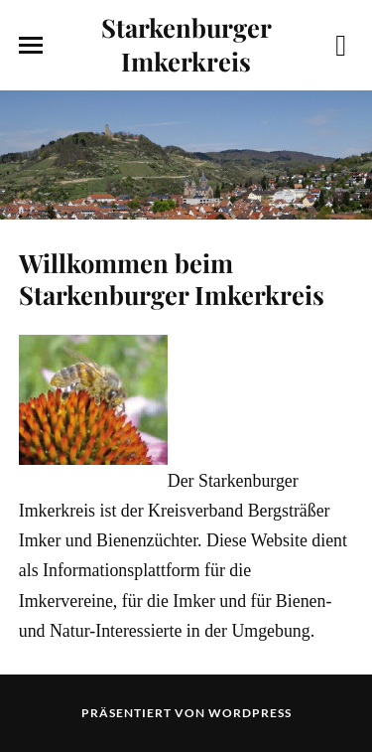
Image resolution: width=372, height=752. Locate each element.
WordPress (250, 712)
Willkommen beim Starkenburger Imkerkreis (171, 278)
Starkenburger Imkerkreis (186, 43)
